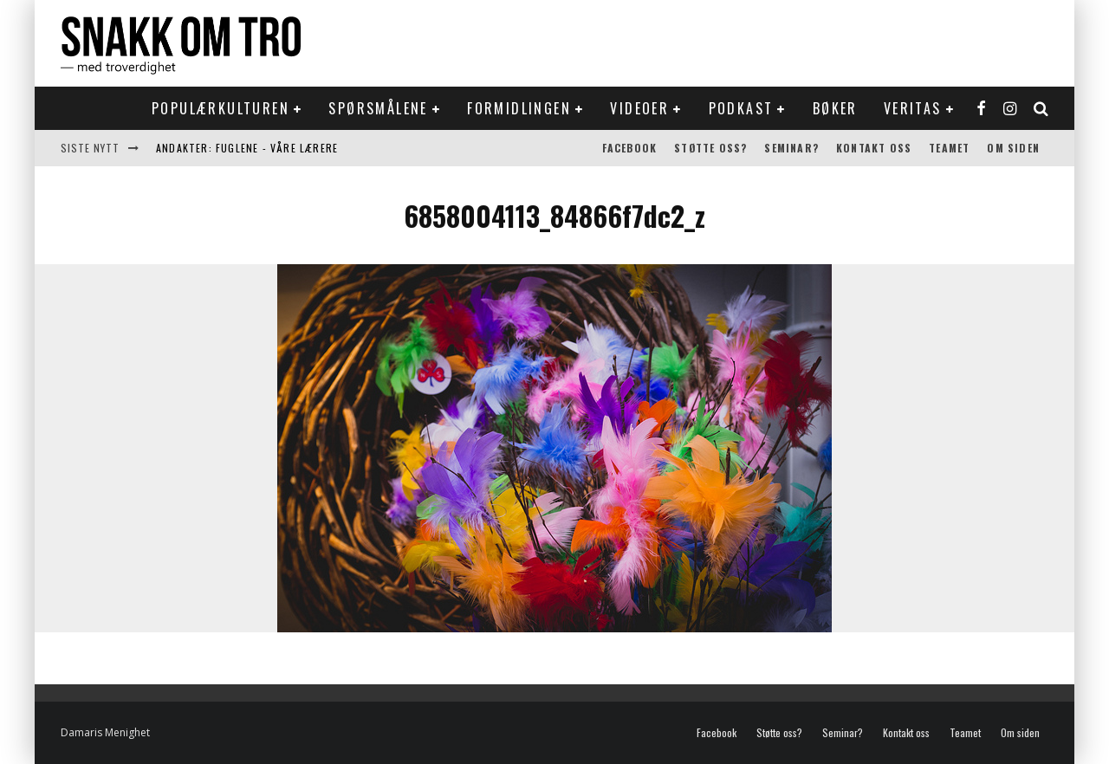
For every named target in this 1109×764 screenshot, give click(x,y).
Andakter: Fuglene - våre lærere (247, 147)
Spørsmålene (377, 108)
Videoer (639, 108)
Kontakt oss (873, 147)
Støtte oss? (710, 147)
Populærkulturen (220, 108)
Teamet (949, 147)
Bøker (835, 108)
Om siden (1013, 147)
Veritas (913, 108)
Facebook (630, 147)
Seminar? (791, 147)
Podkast (741, 108)
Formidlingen (519, 108)
